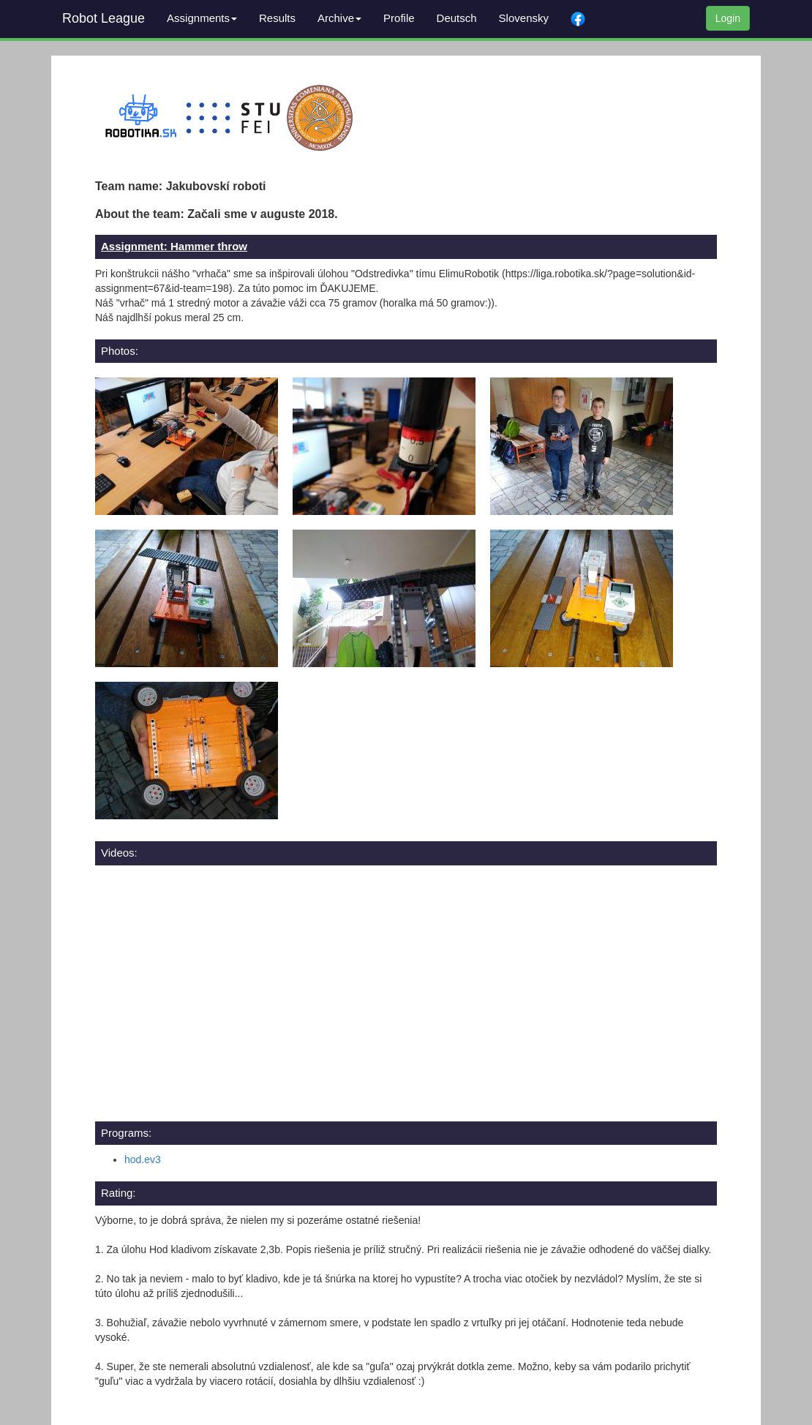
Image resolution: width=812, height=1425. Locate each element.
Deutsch (457, 18)
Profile (399, 18)
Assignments (202, 18)
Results (277, 18)
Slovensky (524, 18)
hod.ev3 (142, 1159)
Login (727, 18)
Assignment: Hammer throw (174, 246)
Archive (339, 18)
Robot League (103, 18)
